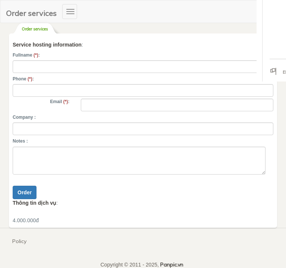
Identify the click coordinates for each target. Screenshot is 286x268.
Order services (31, 13)
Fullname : (26, 55)
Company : (24, 117)
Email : (59, 101)
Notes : (20, 141)
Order (25, 192)
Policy (19, 241)
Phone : (23, 79)
